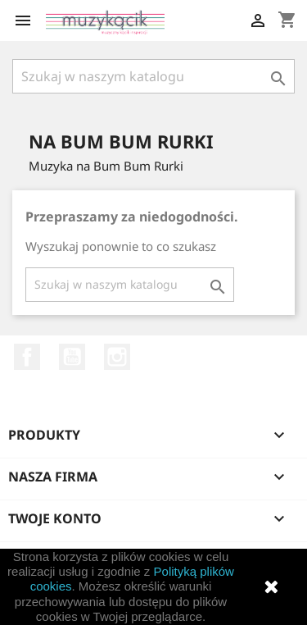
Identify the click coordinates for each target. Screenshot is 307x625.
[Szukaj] (153, 76)
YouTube (72, 357)
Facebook (27, 357)
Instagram (117, 357)
